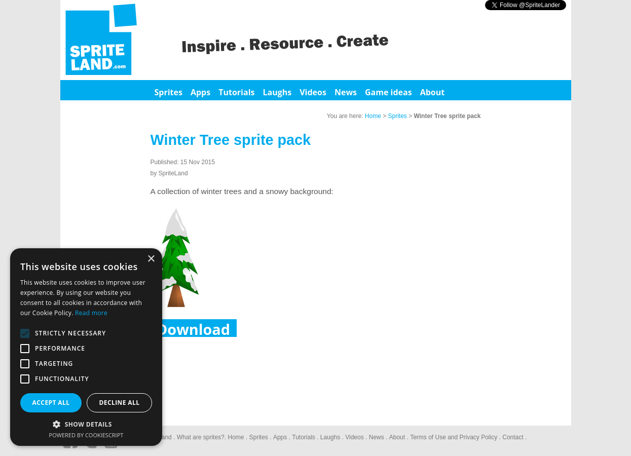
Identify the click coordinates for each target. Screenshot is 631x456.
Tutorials (236, 92)
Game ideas (388, 92)
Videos (313, 92)
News (346, 92)
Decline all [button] (119, 402)
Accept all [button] (51, 402)
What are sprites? (201, 437)
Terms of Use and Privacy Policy (453, 437)
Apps (200, 92)
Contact (512, 437)
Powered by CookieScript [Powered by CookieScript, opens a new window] (86, 435)
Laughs (277, 92)
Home (373, 116)
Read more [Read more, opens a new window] (91, 313)
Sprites (168, 92)
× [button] (151, 259)
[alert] (86, 347)
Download (193, 328)
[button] (86, 424)
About (432, 92)
